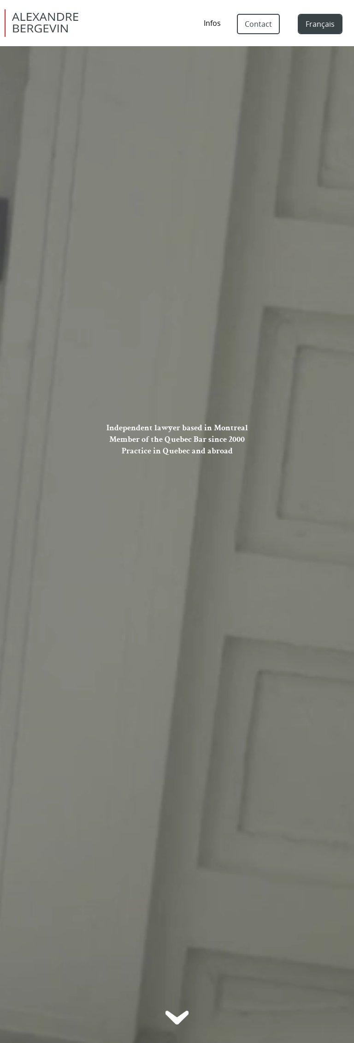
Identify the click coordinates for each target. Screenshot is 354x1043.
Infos (212, 23)
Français (320, 24)
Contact (258, 24)
